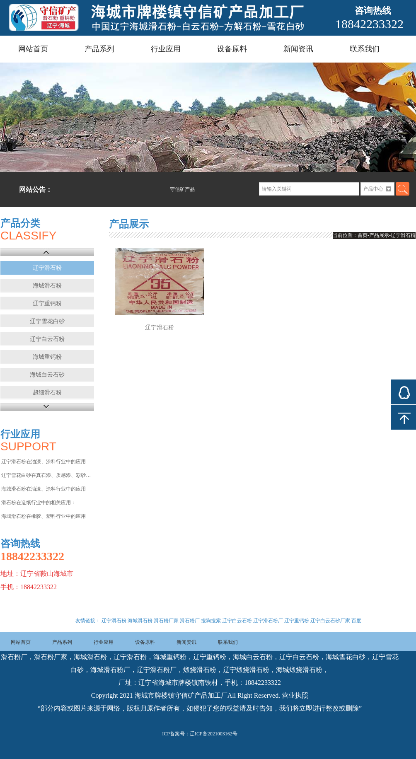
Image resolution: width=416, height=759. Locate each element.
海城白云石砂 (47, 375)
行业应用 (166, 49)
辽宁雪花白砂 (47, 321)
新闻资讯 (298, 49)
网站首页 (33, 49)
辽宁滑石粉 (47, 268)
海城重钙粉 (47, 357)
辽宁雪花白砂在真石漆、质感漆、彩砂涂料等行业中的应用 (47, 475)
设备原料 (232, 49)
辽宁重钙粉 (47, 303)
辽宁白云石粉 (47, 339)
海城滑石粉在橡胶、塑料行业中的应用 (43, 516)
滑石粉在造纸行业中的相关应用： (38, 502)
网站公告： (35, 189)
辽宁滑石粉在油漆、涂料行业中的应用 (43, 461)
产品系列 (99, 49)
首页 (363, 235)
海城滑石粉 (47, 286)
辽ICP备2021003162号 (213, 734)
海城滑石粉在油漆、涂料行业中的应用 (43, 489)
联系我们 (365, 49)
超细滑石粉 (47, 392)
